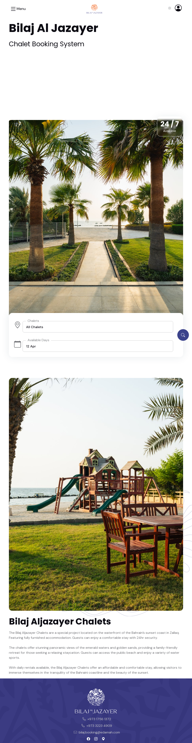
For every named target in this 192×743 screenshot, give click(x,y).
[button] (179, 8)
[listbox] (98, 326)
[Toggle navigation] (18, 8)
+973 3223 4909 (96, 725)
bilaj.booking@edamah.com (97, 732)
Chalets (33, 321)
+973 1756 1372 (96, 719)
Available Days (38, 340)
